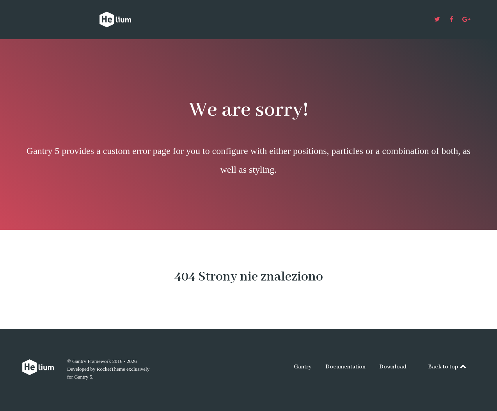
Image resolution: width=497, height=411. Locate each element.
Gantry (303, 366)
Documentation (345, 366)
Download (392, 366)
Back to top (447, 366)
